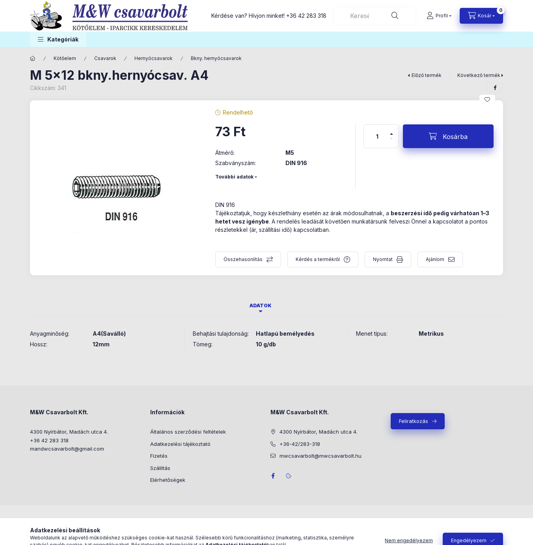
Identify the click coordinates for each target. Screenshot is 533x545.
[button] (58, 39)
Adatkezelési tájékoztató (180, 444)
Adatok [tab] (261, 305)
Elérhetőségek (167, 480)
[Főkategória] (32, 58)
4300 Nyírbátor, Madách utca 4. (69, 431)
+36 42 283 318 (306, 15)
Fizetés (159, 456)
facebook (273, 476)
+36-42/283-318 (300, 444)
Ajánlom (435, 259)
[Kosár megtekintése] (481, 16)
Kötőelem (65, 58)
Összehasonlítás (243, 259)
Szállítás (160, 468)
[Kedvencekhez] (487, 99)
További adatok (234, 177)
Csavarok (105, 58)
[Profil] (439, 16)
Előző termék (427, 75)
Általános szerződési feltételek (188, 431)
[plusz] (391, 130)
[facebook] (495, 87)
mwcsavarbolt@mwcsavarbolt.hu (321, 456)
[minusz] (391, 142)
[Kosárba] (448, 136)
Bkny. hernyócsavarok (216, 58)
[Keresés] (395, 15)
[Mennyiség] (377, 136)
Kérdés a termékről (318, 259)
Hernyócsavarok (153, 58)
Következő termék (478, 75)
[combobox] (374, 16)
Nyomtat (383, 259)
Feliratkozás (413, 421)
